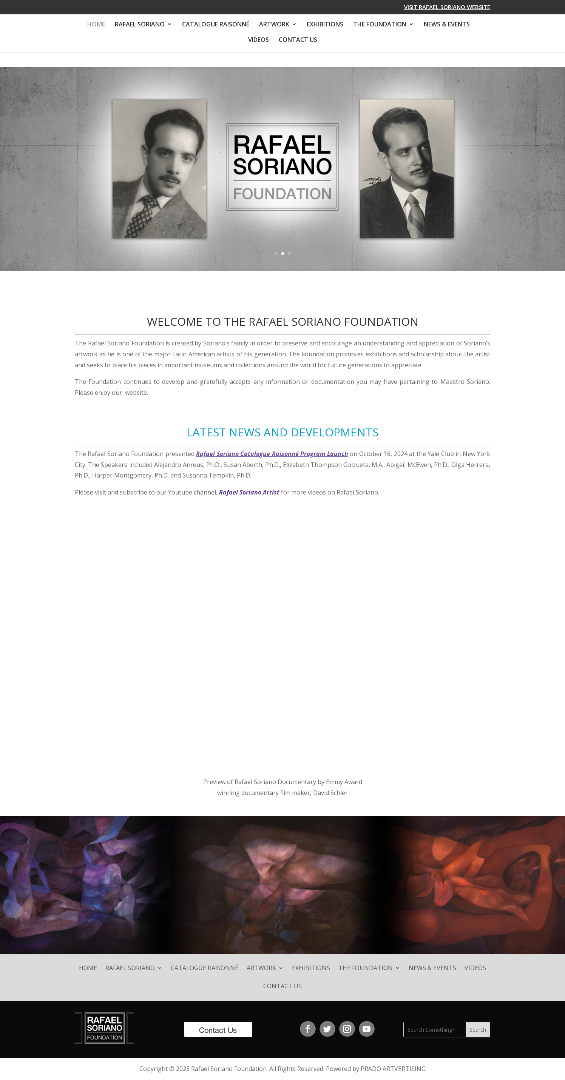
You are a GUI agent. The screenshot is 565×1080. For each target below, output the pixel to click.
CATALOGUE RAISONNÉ (215, 25)
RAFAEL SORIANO (140, 25)
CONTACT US (298, 40)
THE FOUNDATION (379, 25)
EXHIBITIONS (325, 25)
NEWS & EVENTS (447, 25)
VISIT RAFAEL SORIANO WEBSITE (447, 7)
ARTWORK (274, 25)
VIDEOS (258, 40)
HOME (96, 25)
